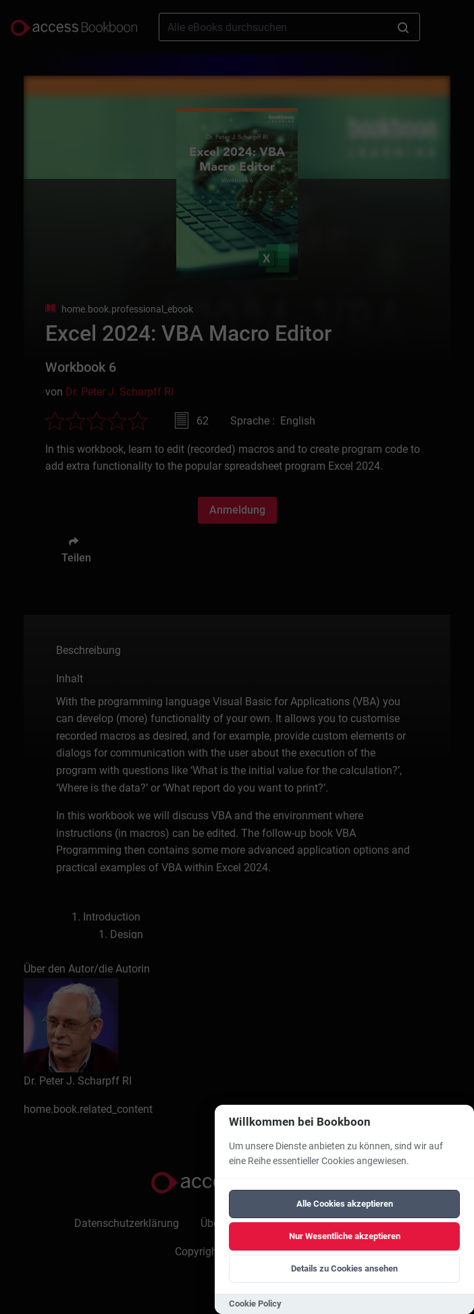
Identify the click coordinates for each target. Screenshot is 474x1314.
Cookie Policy (255, 1303)
